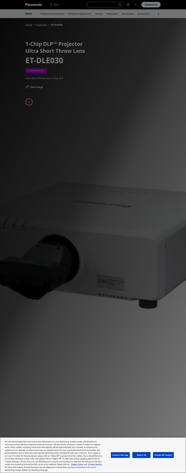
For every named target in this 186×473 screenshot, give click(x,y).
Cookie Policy (77, 464)
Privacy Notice (95, 464)
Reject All (141, 455)
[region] (93, 455)
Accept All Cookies (163, 455)
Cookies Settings (120, 455)
